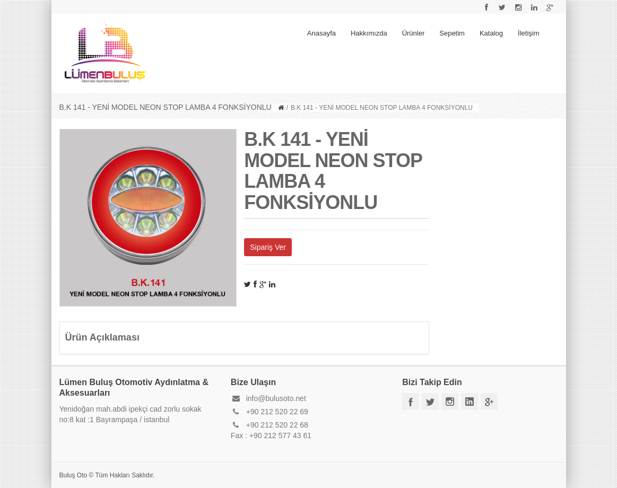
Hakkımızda (369, 33)
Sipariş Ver (268, 247)
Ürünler (413, 33)
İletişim (528, 33)
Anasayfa (321, 33)
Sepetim (452, 33)
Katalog (491, 33)
